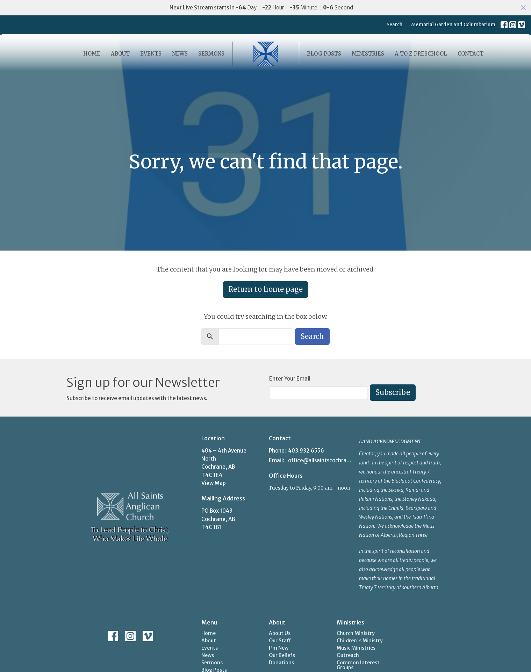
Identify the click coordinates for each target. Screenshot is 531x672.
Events (151, 53)
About (120, 53)
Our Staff (280, 640)
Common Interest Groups (358, 665)
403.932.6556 (306, 450)
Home (91, 53)
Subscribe (392, 392)
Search (394, 25)
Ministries (368, 53)
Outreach (348, 655)
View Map (213, 483)
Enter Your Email (289, 378)
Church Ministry (356, 633)
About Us (279, 633)
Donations (281, 662)
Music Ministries (356, 648)
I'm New (278, 648)
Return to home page (265, 289)
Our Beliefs (282, 655)
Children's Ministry (360, 640)
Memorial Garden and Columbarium (453, 25)
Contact (470, 53)
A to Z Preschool (421, 53)
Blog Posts (324, 53)
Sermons (211, 53)
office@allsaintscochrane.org (320, 460)
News (180, 53)
